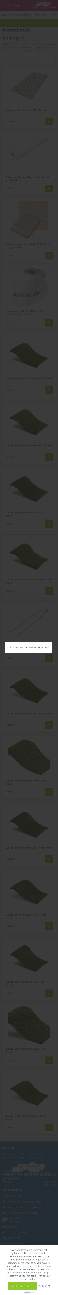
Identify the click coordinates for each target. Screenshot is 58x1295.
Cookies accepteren (22, 1286)
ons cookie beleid (27, 1269)
